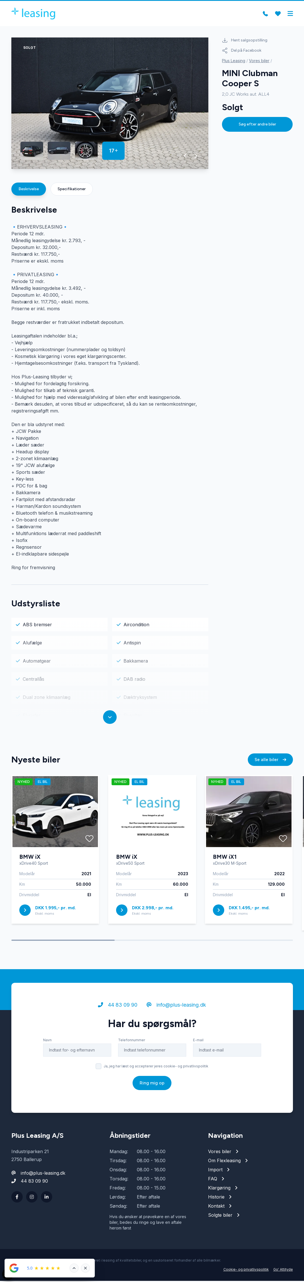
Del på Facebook (241, 52)
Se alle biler (270, 764)
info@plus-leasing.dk (176, 1010)
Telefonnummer (131, 1045)
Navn (47, 1045)
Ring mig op (152, 1087)
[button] (185, 157)
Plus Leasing (233, 61)
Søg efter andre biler (257, 125)
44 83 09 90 (117, 1010)
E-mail (198, 1045)
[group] (110, 104)
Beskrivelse (28, 190)
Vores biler (259, 61)
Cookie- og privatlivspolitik (246, 1270)
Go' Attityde (283, 1270)
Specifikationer (72, 190)
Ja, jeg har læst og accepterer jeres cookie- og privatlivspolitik (156, 1071)
